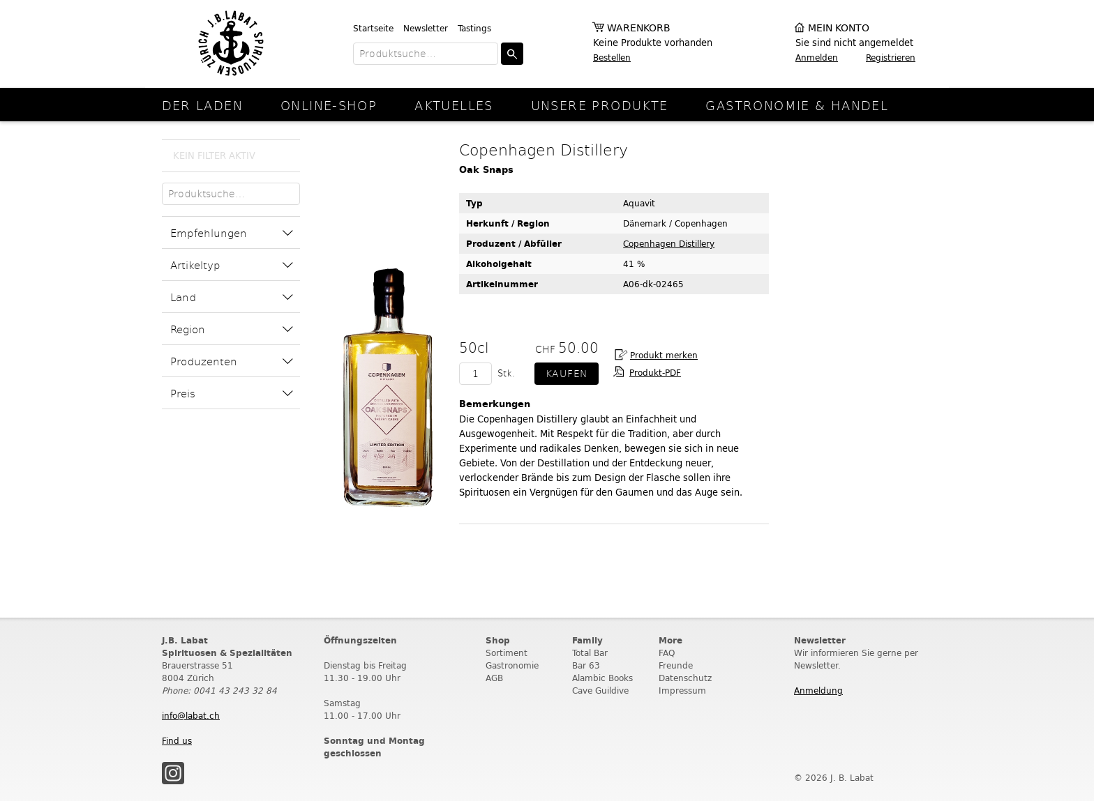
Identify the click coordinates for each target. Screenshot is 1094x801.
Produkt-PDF (655, 372)
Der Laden (202, 105)
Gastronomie (512, 665)
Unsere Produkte (599, 105)
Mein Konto (838, 28)
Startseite (373, 28)
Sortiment (506, 652)
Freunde (676, 665)
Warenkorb (638, 28)
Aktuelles (453, 105)
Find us (177, 740)
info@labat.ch (191, 715)
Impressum (682, 690)
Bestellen (612, 57)
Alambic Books (602, 678)
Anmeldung (818, 690)
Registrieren (890, 57)
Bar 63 (586, 665)
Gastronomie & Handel (796, 105)
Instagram (173, 773)
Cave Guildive (600, 690)
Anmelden (816, 57)
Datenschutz (685, 678)
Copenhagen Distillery (668, 243)
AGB (494, 678)
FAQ (667, 652)
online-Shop (328, 105)
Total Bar (590, 652)
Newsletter (425, 28)
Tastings (474, 28)
